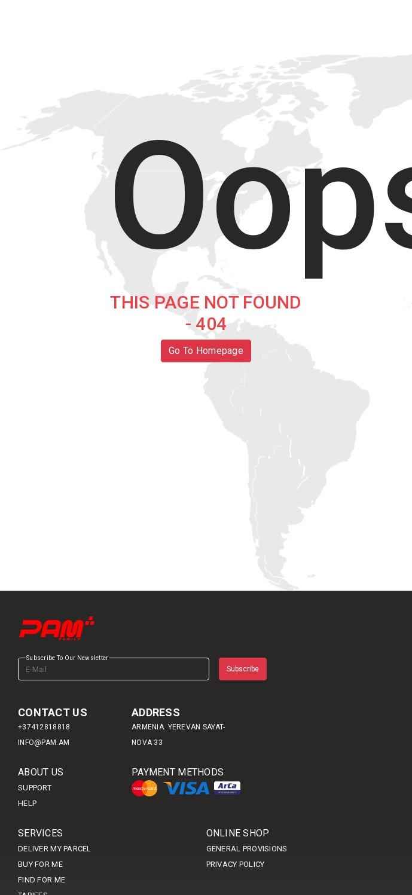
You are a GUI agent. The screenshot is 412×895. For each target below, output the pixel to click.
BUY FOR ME (40, 864)
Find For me (41, 879)
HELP (27, 803)
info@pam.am (43, 742)
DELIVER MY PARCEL (54, 848)
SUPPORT (34, 787)
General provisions (247, 848)
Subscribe (243, 669)
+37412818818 (44, 727)
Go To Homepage (206, 350)
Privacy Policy (235, 864)
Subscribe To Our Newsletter (67, 658)
